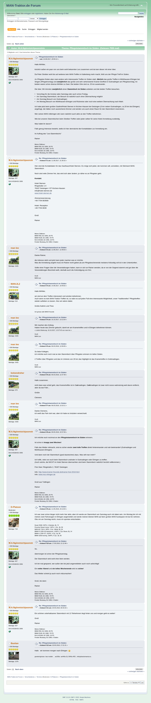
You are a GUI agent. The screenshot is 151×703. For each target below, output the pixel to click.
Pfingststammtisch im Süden (51, 57)
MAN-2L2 (15, 284)
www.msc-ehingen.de (47, 474)
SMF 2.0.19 (66, 697)
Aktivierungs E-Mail (62, 13)
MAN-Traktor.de (18, 5)
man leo (15, 248)
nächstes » (140, 41)
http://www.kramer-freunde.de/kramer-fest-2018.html (59, 472)
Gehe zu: (126, 682)
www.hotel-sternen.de (43, 193)
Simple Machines (85, 697)
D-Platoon (54, 36)
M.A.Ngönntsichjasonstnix (22, 58)
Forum (36, 5)
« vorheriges (131, 41)
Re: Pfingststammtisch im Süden (52, 158)
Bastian (15, 643)
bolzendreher (17, 373)
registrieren (39, 13)
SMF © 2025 (75, 697)
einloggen (27, 13)
